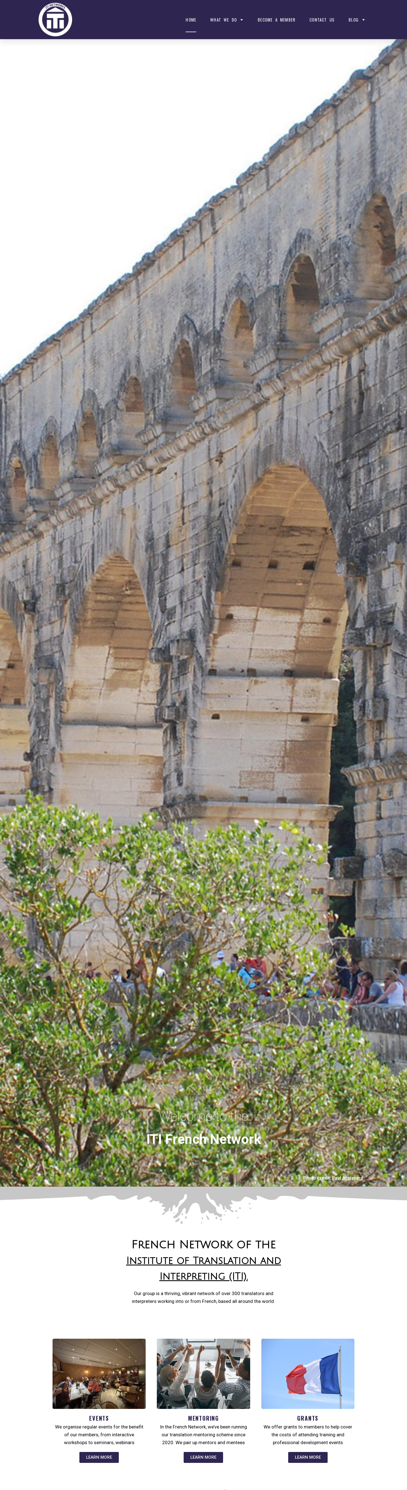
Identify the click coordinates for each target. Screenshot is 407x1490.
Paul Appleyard (347, 1178)
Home (191, 19)
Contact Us (322, 19)
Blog (357, 20)
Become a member (276, 19)
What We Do (227, 20)
